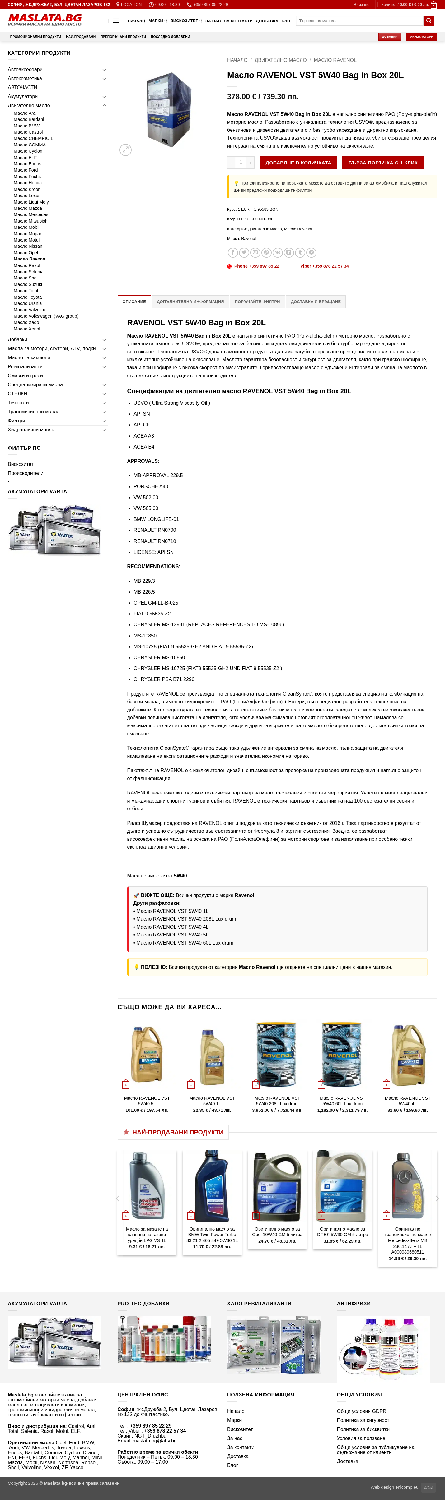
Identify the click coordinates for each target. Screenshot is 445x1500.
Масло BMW (27, 125)
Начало (136, 21)
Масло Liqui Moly (31, 202)
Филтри (16, 420)
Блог (287, 21)
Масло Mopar (27, 233)
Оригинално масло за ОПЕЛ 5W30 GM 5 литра (342, 1231)
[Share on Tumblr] (300, 253)
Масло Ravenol (30, 258)
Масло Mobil (26, 227)
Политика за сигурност (363, 1420)
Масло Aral (25, 113)
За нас (213, 21)
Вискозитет (186, 21)
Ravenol (248, 238)
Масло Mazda (28, 208)
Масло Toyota (28, 297)
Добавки (17, 339)
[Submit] (429, 21)
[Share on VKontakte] (278, 253)
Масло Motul (27, 239)
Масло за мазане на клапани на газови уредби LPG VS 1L (147, 1234)
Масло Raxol (27, 265)
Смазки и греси (25, 375)
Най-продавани (81, 37)
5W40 (180, 875)
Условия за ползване (361, 1438)
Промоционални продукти (35, 37)
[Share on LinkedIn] (289, 253)
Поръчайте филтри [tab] (257, 301)
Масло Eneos (27, 163)
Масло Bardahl (29, 119)
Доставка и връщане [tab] (316, 301)
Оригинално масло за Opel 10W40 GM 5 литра (277, 1231)
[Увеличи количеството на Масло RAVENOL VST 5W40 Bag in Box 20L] (251, 162)
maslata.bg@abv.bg (154, 1440)
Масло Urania (28, 303)
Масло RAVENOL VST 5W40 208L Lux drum (186, 919)
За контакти (238, 21)
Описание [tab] (134, 301)
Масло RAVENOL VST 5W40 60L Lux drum (185, 943)
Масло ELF (25, 157)
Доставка (267, 21)
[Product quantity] (241, 162)
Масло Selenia (29, 271)
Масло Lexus (27, 195)
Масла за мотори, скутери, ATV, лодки (52, 348)
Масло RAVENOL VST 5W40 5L (173, 934)
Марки (157, 21)
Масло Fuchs (27, 176)
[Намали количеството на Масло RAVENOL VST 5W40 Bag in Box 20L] (231, 162)
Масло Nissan (28, 246)
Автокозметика (25, 78)
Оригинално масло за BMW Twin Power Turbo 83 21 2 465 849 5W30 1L (212, 1234)
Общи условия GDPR (361, 1411)
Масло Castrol (28, 132)
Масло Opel (26, 252)
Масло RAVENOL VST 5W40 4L (173, 927)
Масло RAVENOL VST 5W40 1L (173, 911)
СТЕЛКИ (17, 393)
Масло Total (26, 290)
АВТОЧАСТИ (22, 87)
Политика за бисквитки (363, 1429)
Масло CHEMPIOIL (33, 138)
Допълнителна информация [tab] (190, 301)
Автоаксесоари (25, 69)
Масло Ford (26, 170)
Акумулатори (23, 96)
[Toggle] (104, 69)
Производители (26, 473)
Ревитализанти (25, 366)
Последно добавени (170, 37)
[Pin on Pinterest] (266, 253)
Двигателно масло (29, 105)
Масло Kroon (27, 189)
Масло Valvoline (30, 309)
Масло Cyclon (28, 151)
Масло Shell (26, 277)
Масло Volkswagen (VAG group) (46, 316)
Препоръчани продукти (123, 37)
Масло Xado (26, 322)
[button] (361, 4)
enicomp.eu (407, 1487)
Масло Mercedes (31, 214)
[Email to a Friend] (255, 253)
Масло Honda (28, 182)
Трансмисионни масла (33, 411)
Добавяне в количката (298, 162)
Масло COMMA (30, 144)
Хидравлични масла (31, 429)
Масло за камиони (29, 357)
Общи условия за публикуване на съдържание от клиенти (376, 1450)
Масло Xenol (27, 328)
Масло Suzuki (28, 284)
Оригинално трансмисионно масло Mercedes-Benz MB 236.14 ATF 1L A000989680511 (408, 1240)
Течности (18, 402)
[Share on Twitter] (244, 253)
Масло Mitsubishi (31, 221)
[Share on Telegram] (311, 253)
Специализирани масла (35, 384)
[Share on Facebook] (233, 253)
